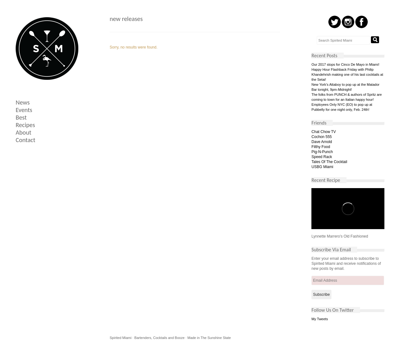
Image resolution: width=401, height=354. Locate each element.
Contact (25, 140)
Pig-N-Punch (322, 152)
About (23, 132)
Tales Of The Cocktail (329, 162)
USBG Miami (322, 167)
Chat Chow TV (323, 132)
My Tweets (319, 319)
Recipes (25, 125)
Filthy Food (320, 147)
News (23, 102)
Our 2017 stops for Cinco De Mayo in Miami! (345, 64)
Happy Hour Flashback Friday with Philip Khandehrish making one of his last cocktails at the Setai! (347, 74)
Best (21, 117)
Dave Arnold (321, 142)
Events (24, 110)
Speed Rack (321, 157)
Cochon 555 (321, 137)
